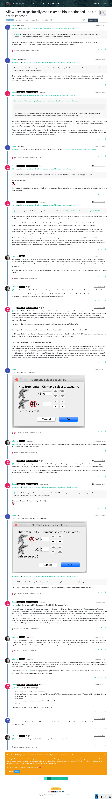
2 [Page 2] (52, 778)
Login (17, 772)
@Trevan (42, 92)
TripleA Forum (18, 3)
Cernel (14, 92)
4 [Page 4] (59, 778)
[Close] (104, 755)
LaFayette (15, 256)
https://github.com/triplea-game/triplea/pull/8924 (81, 149)
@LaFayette (21, 59)
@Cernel (20, 25)
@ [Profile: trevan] (16, 34)
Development (10, 20)
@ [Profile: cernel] (15, 28)
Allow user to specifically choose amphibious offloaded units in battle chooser (48, 28)
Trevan (14, 25)
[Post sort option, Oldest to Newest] (84, 20)
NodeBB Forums (69, 795)
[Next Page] (66, 778)
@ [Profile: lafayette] (15, 62)
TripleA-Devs (54, 795)
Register (10, 772)
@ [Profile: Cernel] (29, 671)
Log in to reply (93, 20)
